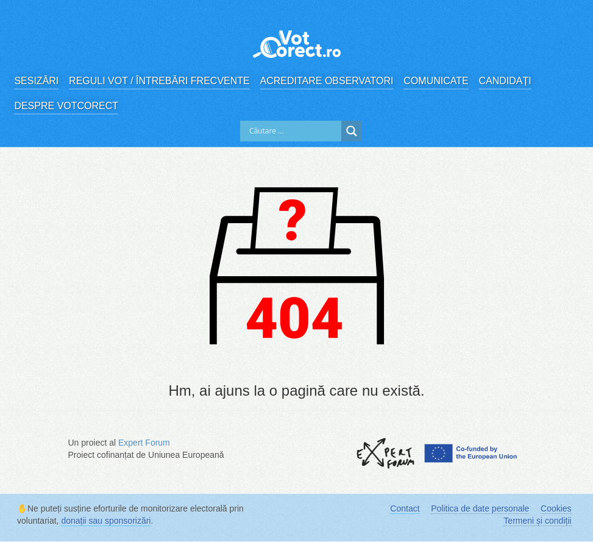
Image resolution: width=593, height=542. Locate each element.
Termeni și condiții (537, 521)
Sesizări (36, 81)
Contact (404, 508)
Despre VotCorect (66, 106)
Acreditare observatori (327, 81)
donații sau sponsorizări (106, 521)
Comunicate (435, 81)
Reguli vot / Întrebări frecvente (159, 81)
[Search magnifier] (351, 131)
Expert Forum (144, 443)
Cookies (556, 508)
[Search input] (293, 131)
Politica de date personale (480, 508)
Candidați (504, 81)
